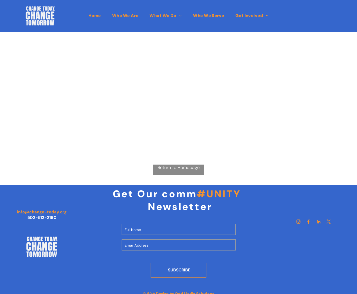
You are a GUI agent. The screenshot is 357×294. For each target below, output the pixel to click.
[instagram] (299, 222)
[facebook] (309, 222)
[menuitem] (95, 15)
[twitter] (329, 222)
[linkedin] (319, 222)
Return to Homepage (179, 167)
